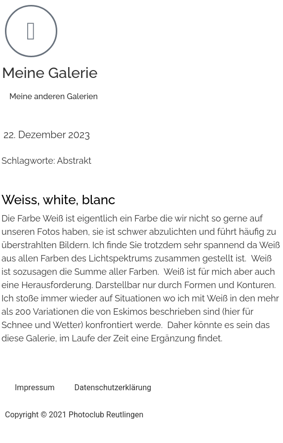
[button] (53, 97)
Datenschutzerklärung (113, 387)
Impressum (35, 387)
